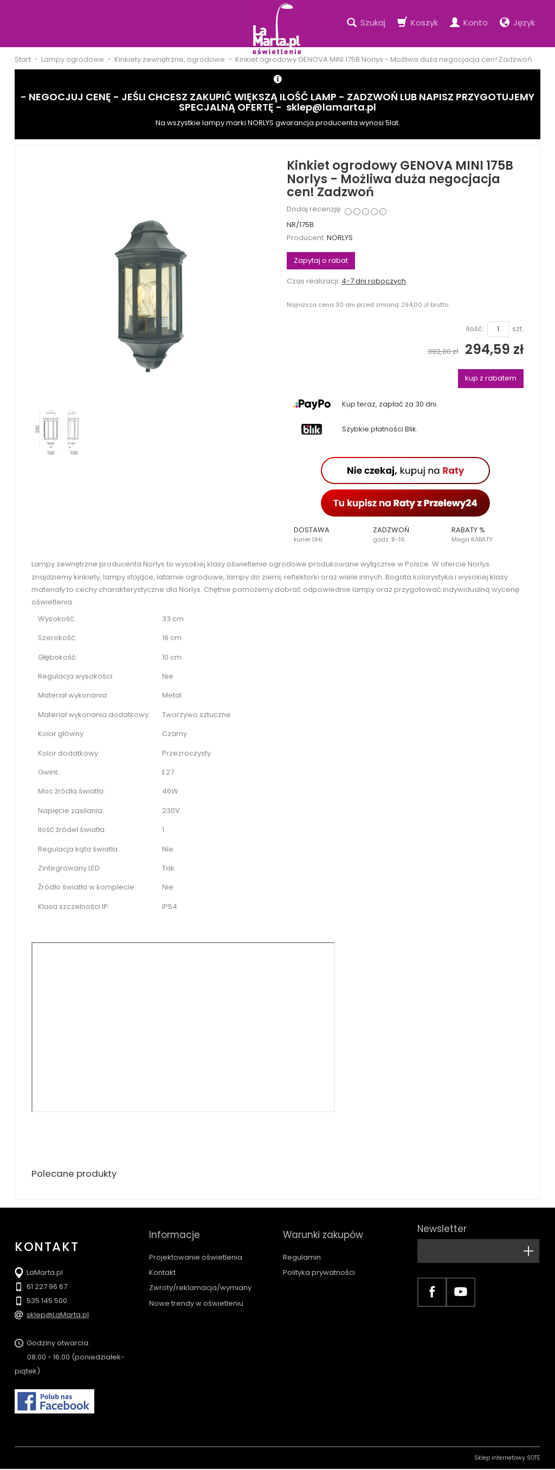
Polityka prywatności (319, 1263)
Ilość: (475, 329)
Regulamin (302, 1247)
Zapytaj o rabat (321, 260)
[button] (326, 534)
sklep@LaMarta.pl (58, 1316)
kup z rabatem (491, 378)
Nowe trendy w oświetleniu (196, 1293)
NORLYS (340, 238)
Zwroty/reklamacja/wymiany (200, 1278)
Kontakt (162, 1263)
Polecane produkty (76, 1174)
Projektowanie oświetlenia (195, 1247)
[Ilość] (498, 329)
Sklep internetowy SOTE (507, 1459)
